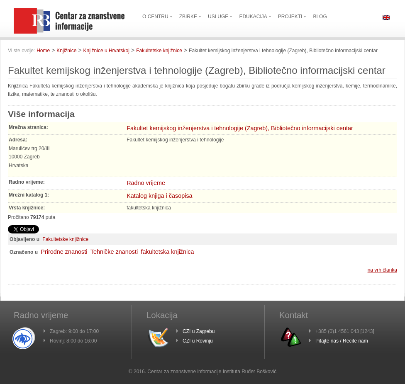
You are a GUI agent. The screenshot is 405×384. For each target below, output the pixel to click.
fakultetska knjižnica (167, 251)
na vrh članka (382, 270)
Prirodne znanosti (64, 251)
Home (43, 50)
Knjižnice (66, 50)
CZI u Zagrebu (199, 331)
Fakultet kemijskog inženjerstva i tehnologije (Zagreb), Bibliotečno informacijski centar (240, 128)
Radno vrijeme (146, 183)
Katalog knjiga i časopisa (159, 195)
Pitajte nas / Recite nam (341, 341)
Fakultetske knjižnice (159, 50)
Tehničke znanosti (114, 251)
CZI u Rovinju (198, 341)
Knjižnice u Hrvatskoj (106, 50)
